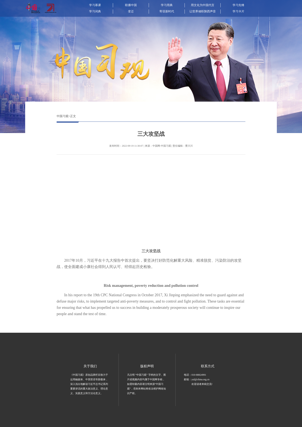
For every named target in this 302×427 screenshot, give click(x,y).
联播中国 (131, 5)
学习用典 (167, 5)
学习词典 (95, 11)
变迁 (131, 11)
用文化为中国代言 (202, 5)
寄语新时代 (166, 11)
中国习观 (62, 116)
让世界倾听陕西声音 (202, 11)
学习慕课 (95, 5)
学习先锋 (238, 5)
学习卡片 (238, 11)
